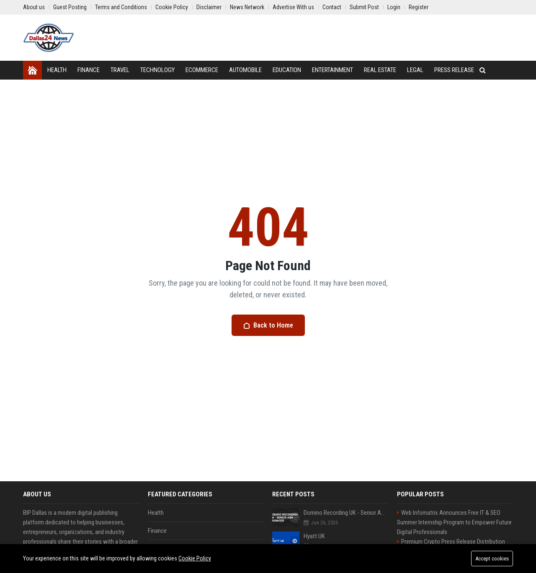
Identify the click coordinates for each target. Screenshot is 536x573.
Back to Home (268, 325)
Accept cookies (492, 558)
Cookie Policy (194, 558)
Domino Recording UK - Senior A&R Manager (346, 512)
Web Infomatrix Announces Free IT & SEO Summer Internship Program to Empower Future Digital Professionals (454, 522)
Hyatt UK (314, 536)
